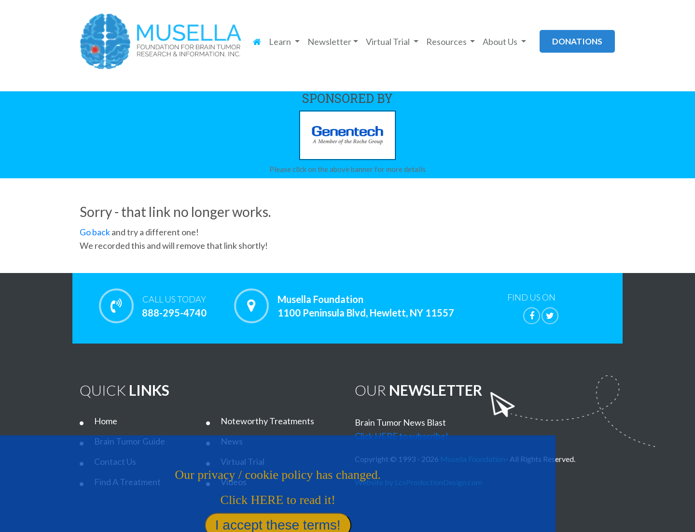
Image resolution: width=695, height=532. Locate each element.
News (232, 441)
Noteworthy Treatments (267, 421)
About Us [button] (501, 41)
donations (577, 41)
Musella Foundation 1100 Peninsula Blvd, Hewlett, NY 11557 (366, 305)
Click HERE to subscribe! (401, 436)
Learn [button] (280, 41)
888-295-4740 (174, 305)
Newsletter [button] (329, 41)
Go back (95, 232)
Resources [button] (447, 41)
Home (105, 421)
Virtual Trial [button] (388, 41)
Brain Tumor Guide (129, 441)
